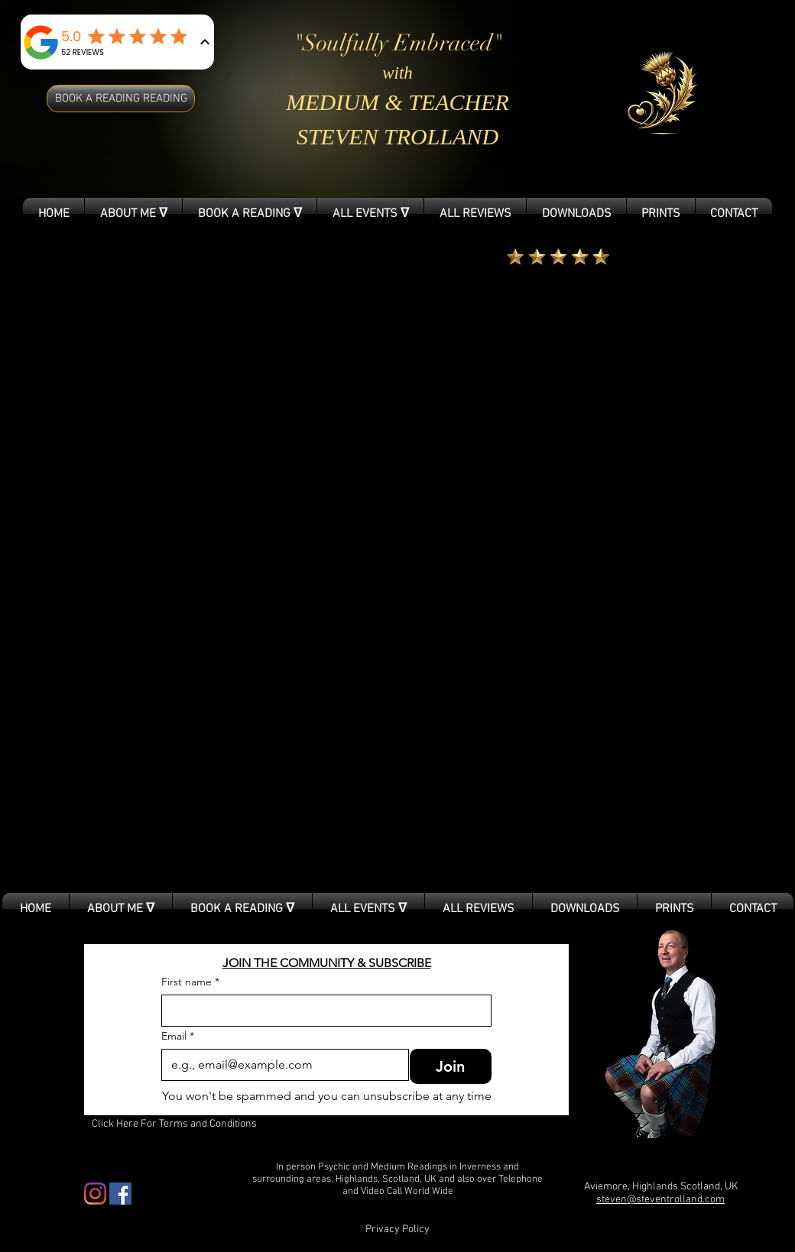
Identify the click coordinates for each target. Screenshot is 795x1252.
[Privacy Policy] (397, 1230)
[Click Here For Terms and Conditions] (174, 1124)
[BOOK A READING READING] (121, 98)
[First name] (322, 1010)
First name (190, 981)
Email (177, 1036)
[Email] (280, 1065)
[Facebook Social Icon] (120, 1193)
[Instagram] (95, 1193)
